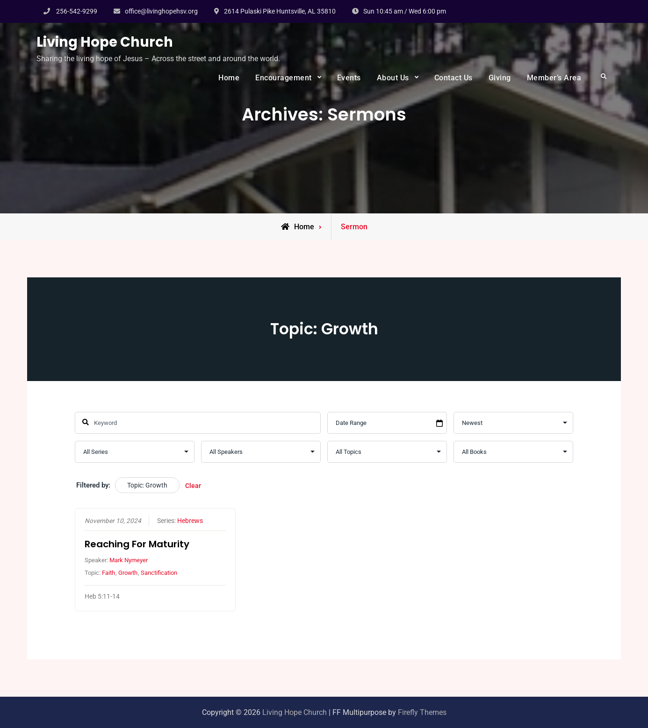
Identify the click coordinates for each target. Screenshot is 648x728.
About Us (393, 77)
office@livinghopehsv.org (161, 11)
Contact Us (453, 77)
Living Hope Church (104, 42)
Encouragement (283, 77)
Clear (193, 485)
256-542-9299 (76, 11)
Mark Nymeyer (128, 560)
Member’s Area (554, 77)
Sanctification (159, 573)
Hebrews (190, 520)
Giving (500, 77)
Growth (127, 573)
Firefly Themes (422, 712)
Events (349, 77)
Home (228, 77)
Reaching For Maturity (137, 544)
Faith (108, 573)
